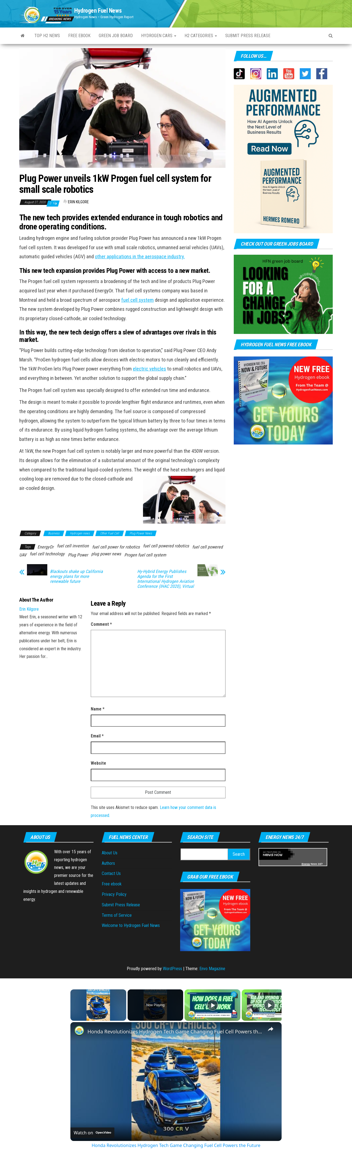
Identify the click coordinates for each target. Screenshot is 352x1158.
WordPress (172, 968)
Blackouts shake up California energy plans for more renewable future (76, 576)
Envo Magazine (212, 968)
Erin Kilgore (78, 202)
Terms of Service (117, 915)
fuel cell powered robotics (166, 545)
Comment (101, 624)
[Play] (212, 1005)
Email (97, 736)
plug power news (106, 553)
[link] (79, 1030)
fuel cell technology (47, 553)
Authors (108, 863)
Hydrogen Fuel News (98, 10)
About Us (109, 852)
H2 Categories (201, 35)
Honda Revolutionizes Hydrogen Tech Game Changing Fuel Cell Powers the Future (175, 1031)
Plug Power (78, 555)
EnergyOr (45, 547)
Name (98, 709)
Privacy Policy (114, 894)
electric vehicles (149, 369)
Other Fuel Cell (109, 533)
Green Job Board (116, 35)
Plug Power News (141, 533)
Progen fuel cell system (145, 555)
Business (53, 533)
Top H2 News (47, 35)
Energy (306, 864)
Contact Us (111, 873)
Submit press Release (247, 35)
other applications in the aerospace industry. (140, 257)
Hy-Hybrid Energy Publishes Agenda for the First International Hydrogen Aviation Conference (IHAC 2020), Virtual (165, 579)
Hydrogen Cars (158, 35)
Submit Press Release (121, 904)
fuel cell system (137, 300)
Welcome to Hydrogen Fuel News (131, 925)
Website (98, 763)
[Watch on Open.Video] (92, 1132)
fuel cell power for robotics (116, 547)
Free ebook (79, 35)
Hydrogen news (80, 533)
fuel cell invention (73, 545)
